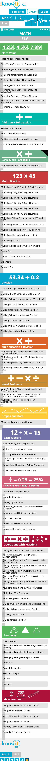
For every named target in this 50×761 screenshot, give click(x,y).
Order (32, 12)
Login (44, 11)
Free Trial (17, 11)
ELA (4, 23)
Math (6, 18)
